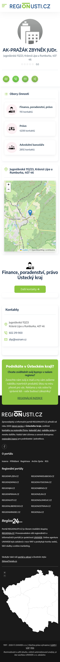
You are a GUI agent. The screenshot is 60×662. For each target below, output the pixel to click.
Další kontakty (30, 289)
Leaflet (24, 250)
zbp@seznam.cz (17, 339)
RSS (46, 461)
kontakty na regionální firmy (15, 430)
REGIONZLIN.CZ (38, 494)
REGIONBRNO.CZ (39, 488)
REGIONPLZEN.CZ (10, 476)
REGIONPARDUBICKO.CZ (42, 476)
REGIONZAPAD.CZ (10, 482)
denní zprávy (18, 426)
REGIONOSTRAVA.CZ (41, 506)
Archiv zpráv (37, 461)
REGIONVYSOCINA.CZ (41, 482)
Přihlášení (14, 461)
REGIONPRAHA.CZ (10, 494)
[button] (30, 213)
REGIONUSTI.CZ (9, 500)
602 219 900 (16, 332)
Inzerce (5, 461)
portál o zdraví (24, 557)
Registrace (25, 461)
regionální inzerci (9, 438)
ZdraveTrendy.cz (9, 561)
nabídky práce (48, 430)
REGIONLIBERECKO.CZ (12, 506)
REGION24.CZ (37, 512)
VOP (28, 648)
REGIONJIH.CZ (8, 488)
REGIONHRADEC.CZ (11, 512)
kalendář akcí (35, 430)
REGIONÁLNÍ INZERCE (30, 398)
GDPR (53, 645)
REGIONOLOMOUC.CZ (41, 500)
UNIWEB (38, 537)
